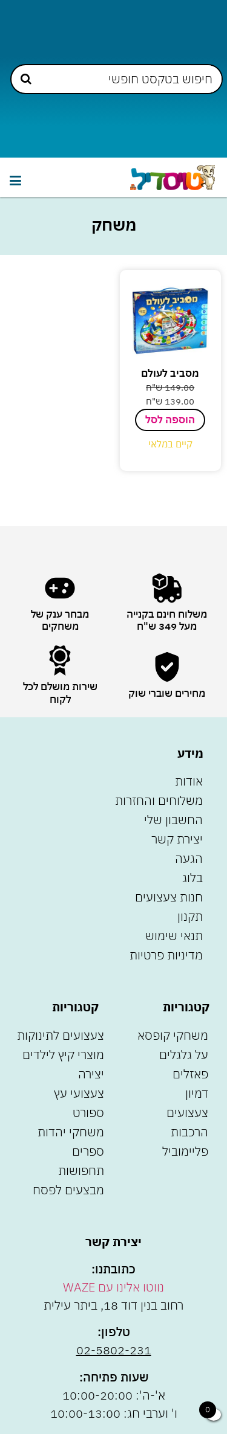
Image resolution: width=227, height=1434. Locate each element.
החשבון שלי (173, 819)
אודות (189, 781)
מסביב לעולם (170, 373)
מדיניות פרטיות (166, 955)
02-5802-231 (113, 1350)
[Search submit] (26, 79)
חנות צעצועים (169, 897)
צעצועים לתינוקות (60, 1035)
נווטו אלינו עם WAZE (113, 1287)
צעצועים (187, 1112)
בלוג (192, 877)
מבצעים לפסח (68, 1190)
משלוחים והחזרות (159, 800)
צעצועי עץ (79, 1093)
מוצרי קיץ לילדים (63, 1054)
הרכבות (189, 1132)
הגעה (189, 858)
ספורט (88, 1112)
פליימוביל (185, 1151)
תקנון (190, 916)
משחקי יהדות (71, 1132)
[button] (15, 180)
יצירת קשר (177, 839)
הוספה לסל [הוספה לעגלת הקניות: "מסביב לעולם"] (170, 419)
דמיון (196, 1093)
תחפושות (81, 1170)
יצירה (91, 1074)
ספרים (88, 1151)
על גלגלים (183, 1054)
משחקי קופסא (172, 1035)
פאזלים (190, 1074)
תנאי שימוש (174, 935)
